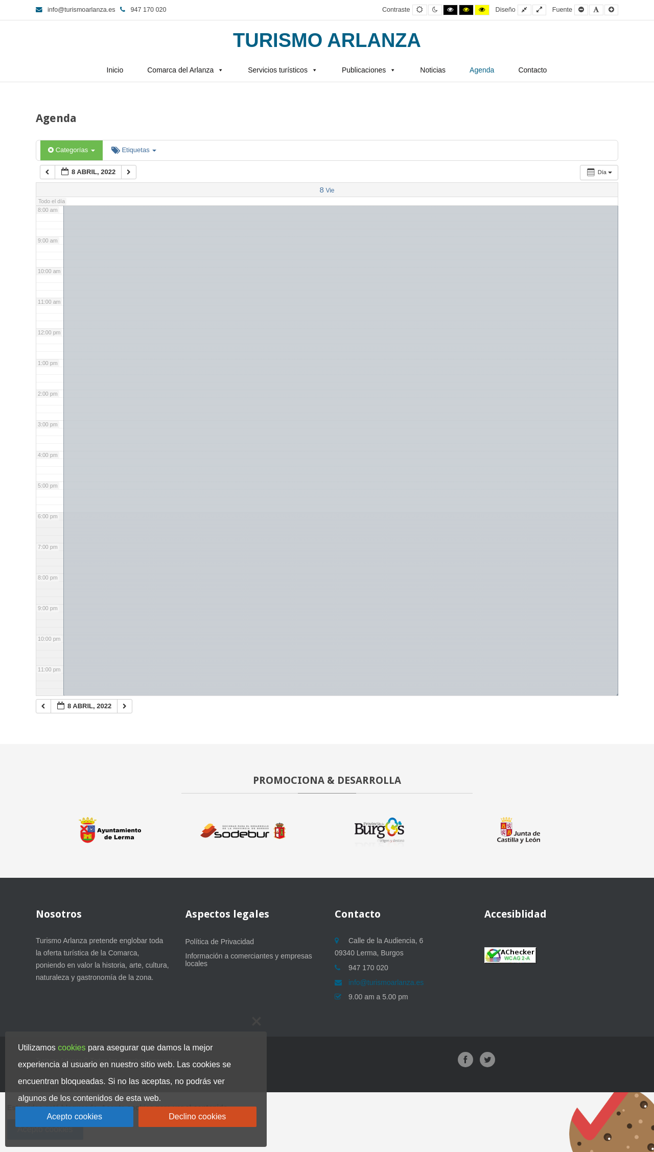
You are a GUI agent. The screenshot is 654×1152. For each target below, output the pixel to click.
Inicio (115, 70)
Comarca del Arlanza (180, 70)
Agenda (482, 70)
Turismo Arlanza (327, 40)
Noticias (433, 70)
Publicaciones (364, 70)
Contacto (532, 70)
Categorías (71, 150)
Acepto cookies (74, 1116)
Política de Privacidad (219, 942)
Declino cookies (197, 1116)
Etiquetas (133, 150)
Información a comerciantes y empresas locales (248, 960)
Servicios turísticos (278, 70)
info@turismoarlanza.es (75, 9)
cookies (71, 1047)
